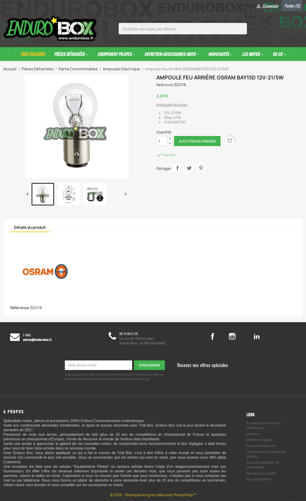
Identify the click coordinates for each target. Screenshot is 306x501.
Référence (164, 85)
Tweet (189, 168)
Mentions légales (259, 440)
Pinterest (200, 168)
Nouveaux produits (261, 473)
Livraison (253, 434)
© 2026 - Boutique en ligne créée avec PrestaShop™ (153, 495)
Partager (177, 168)
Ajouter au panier (197, 141)
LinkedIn (257, 336)
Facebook (217, 336)
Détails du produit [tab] (30, 227)
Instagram (238, 336)
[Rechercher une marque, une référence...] (183, 28)
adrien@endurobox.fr (37, 339)
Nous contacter (258, 479)
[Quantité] (161, 141)
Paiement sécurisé (261, 446)
